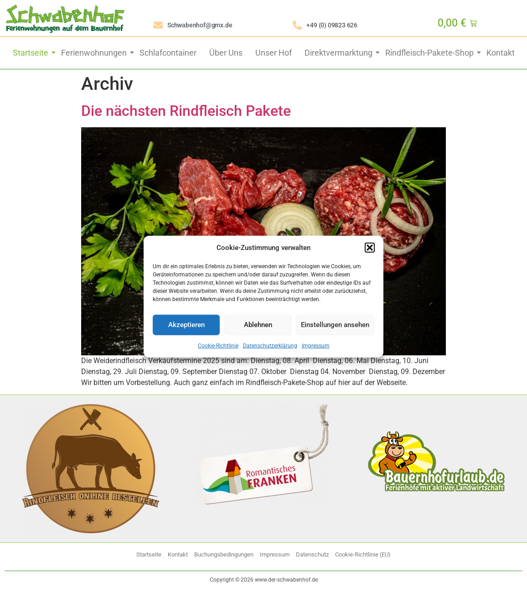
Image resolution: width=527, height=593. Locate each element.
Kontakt (500, 52)
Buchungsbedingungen (223, 554)
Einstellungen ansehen (335, 325)
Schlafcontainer (168, 52)
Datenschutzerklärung (270, 345)
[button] (369, 247)
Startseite (31, 52)
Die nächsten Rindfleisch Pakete (186, 111)
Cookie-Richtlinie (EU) (363, 554)
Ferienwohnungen (95, 52)
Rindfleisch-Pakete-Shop (430, 52)
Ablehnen (258, 325)
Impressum (316, 345)
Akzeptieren (186, 325)
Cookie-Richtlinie (218, 345)
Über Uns (226, 52)
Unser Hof (273, 52)
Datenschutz (312, 554)
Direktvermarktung (339, 52)
